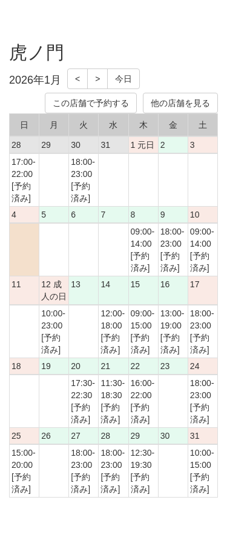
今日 (123, 79)
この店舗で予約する (91, 103)
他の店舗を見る (180, 103)
